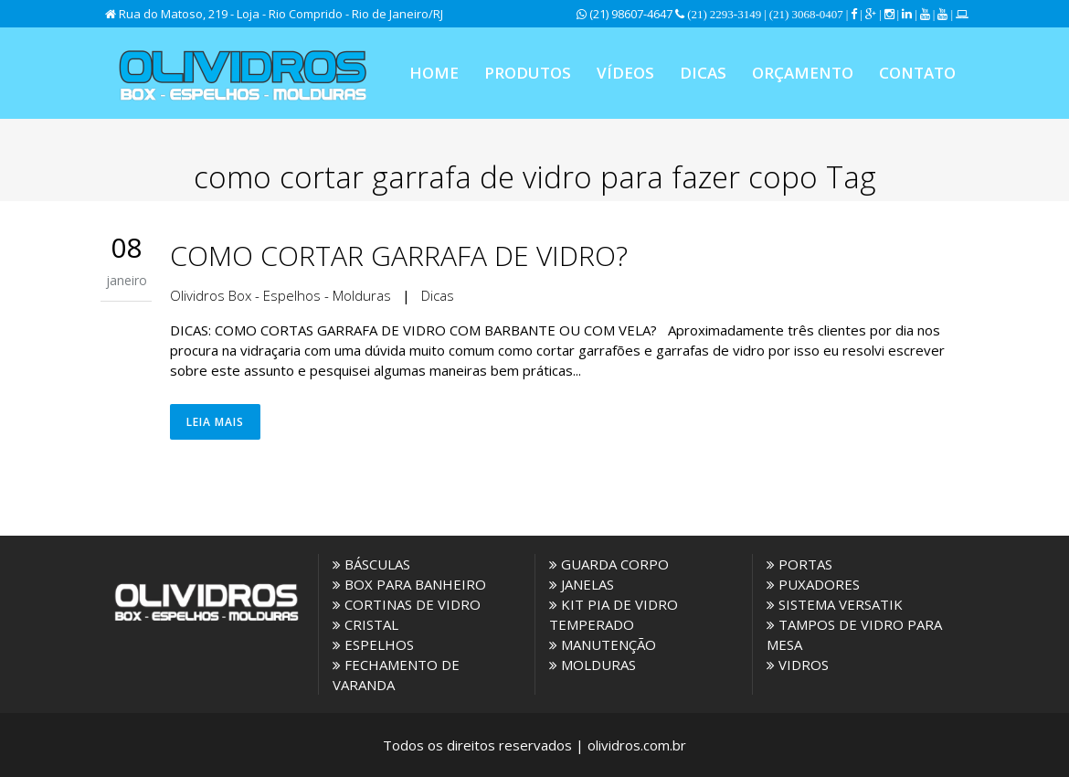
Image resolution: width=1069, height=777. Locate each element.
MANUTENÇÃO (602, 644)
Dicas (437, 295)
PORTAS (799, 564)
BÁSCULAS (371, 564)
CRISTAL (365, 624)
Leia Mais (215, 422)
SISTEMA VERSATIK (835, 604)
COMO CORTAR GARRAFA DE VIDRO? (399, 255)
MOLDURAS (592, 664)
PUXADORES (813, 584)
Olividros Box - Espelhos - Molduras (280, 295)
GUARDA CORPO (609, 564)
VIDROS (798, 664)
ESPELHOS (373, 644)
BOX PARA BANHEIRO (409, 584)
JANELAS (581, 584)
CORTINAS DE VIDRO (407, 604)
